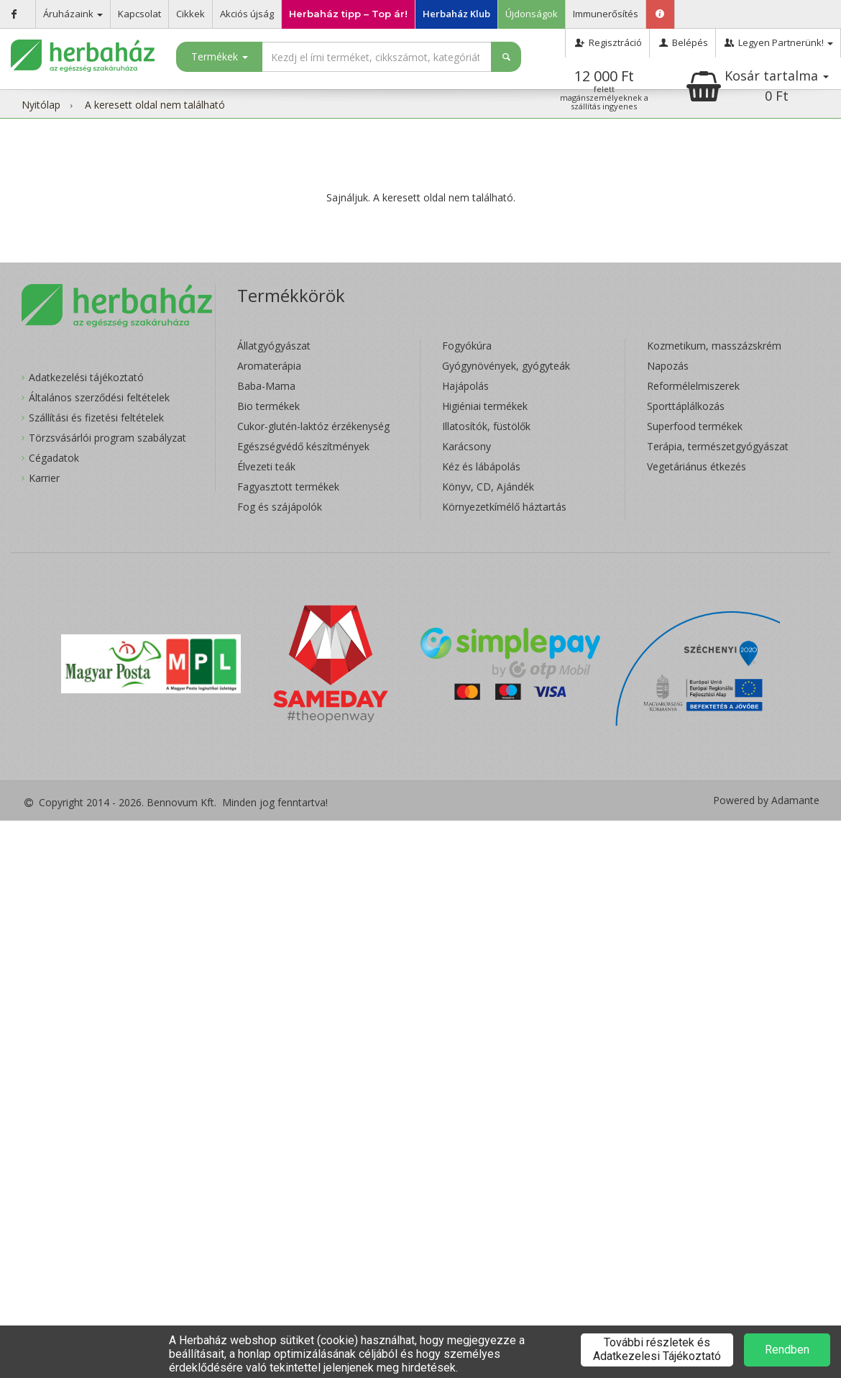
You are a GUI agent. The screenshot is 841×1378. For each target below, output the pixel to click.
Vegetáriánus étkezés (696, 466)
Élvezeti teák (266, 466)
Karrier (44, 478)
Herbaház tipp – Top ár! (348, 13)
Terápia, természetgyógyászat (718, 446)
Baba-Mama (266, 386)
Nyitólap (41, 104)
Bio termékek (268, 406)
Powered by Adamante (766, 800)
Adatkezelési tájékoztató (86, 377)
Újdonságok (531, 13)
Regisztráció (607, 42)
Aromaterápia (269, 366)
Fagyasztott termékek (288, 486)
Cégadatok (54, 458)
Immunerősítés (605, 13)
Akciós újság (247, 13)
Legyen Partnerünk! (778, 42)
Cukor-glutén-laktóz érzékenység (313, 426)
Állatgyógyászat (274, 345)
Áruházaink (73, 13)
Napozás (668, 366)
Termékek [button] (219, 56)
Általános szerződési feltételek (99, 397)
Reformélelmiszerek (693, 386)
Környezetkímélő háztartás (504, 507)
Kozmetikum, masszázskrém (714, 345)
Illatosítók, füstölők (486, 426)
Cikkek (190, 13)
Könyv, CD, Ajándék (488, 486)
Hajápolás (465, 386)
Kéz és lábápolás (481, 466)
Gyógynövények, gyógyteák (506, 366)
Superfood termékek (695, 426)
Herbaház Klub (456, 13)
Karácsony (466, 446)
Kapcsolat (139, 13)
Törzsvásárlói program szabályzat (107, 437)
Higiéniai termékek (485, 406)
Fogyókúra (467, 345)
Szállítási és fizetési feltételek (96, 417)
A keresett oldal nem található (155, 104)
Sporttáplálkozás (686, 406)
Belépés (682, 42)
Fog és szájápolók (279, 507)
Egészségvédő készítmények (303, 446)
